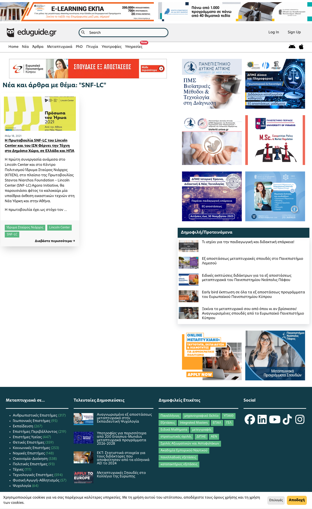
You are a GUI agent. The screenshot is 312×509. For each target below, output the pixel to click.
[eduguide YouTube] (275, 422)
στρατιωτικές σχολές (176, 436)
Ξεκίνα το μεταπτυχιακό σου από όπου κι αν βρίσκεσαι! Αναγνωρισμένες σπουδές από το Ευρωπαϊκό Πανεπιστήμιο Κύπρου (253, 313)
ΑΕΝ (214, 436)
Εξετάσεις (168, 423)
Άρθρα (38, 47)
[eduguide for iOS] (301, 47)
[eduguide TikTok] (287, 422)
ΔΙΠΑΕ (201, 436)
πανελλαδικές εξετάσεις (178, 457)
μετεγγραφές (201, 429)
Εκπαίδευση (23, 426)
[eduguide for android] (292, 47)
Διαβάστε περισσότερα (55, 241)
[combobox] (123, 32)
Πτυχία (92, 47)
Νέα (25, 47)
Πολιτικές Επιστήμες (30, 464)
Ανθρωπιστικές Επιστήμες (35, 415)
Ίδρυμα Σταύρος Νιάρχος (25, 227)
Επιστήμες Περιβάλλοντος (35, 432)
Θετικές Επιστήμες (29, 442)
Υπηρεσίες (134, 46)
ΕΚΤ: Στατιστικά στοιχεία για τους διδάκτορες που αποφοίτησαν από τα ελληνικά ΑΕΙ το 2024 (123, 458)
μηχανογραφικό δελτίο (201, 416)
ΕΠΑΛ (217, 423)
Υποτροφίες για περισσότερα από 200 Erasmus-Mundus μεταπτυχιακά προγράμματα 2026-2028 (121, 439)
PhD (79, 47)
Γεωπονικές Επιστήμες (32, 421)
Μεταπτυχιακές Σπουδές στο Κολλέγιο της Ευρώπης (121, 474)
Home (13, 47)
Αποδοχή (297, 500)
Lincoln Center (59, 227)
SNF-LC (12, 234)
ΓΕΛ (229, 423)
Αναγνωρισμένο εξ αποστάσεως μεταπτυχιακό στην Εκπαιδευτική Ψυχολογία (124, 418)
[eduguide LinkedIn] (262, 422)
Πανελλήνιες (170, 416)
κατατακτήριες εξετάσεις (179, 464)
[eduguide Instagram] (299, 422)
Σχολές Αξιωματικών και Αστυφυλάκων (190, 443)
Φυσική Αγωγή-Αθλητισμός (36, 480)
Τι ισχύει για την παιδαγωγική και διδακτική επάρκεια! (248, 242)
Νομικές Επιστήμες (29, 453)
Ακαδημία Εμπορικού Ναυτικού (184, 450)
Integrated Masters (194, 423)
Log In (273, 32)
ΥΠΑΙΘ (229, 416)
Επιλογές (276, 500)
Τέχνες (18, 470)
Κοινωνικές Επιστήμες (32, 448)
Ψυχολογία (22, 486)
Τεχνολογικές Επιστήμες (33, 475)
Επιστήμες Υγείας (28, 437)
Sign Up (294, 32)
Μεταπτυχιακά (59, 47)
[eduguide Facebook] (250, 422)
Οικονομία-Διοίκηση (31, 459)
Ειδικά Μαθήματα (174, 429)
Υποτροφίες (112, 47)
